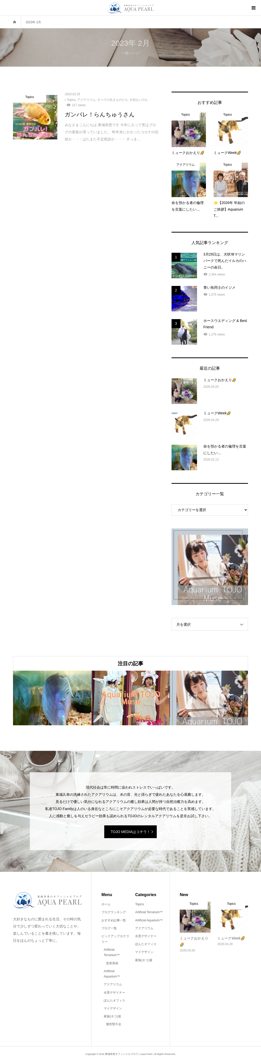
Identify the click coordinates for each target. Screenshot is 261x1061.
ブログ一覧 (109, 928)
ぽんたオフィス (114, 1000)
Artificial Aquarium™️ (112, 974)
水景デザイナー (114, 992)
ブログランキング (113, 912)
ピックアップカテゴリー (115, 939)
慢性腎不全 (113, 1024)
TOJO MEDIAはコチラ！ (130, 832)
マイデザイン (113, 1008)
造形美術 (112, 963)
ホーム (106, 904)
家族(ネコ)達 (112, 1016)
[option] (52, 698)
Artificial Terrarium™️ (112, 952)
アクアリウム (113, 984)
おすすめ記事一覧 (113, 920)
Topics (139, 904)
